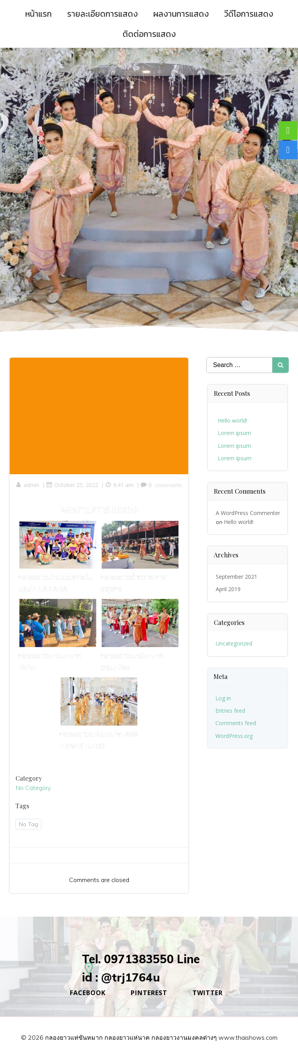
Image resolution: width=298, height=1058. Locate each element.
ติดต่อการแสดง (149, 34)
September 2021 (236, 576)
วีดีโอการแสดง (248, 14)
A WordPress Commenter (248, 513)
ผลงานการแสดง (181, 14)
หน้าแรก (38, 14)
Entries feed (230, 710)
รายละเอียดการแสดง (102, 14)
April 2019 (228, 589)
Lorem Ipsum (234, 458)
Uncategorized (234, 643)
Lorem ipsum (234, 433)
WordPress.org (234, 736)
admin (27, 485)
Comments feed (235, 723)
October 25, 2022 (72, 485)
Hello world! (232, 420)
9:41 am (119, 485)
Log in (223, 698)
